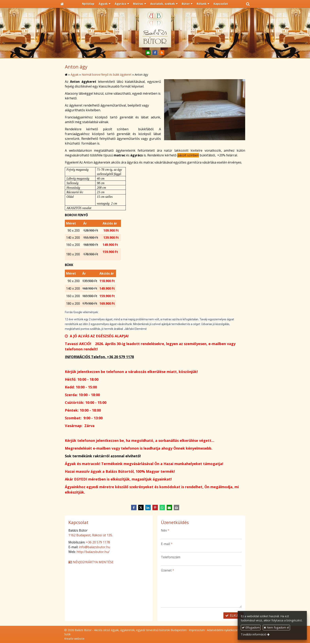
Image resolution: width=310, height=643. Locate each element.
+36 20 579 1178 (98, 542)
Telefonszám (170, 557)
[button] (248, 4)
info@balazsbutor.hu (94, 547)
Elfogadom (251, 627)
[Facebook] (155, 53)
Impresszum (197, 630)
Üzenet (167, 570)
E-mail (167, 544)
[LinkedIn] (148, 507)
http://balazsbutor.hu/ (93, 552)
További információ (253, 634)
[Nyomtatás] (176, 507)
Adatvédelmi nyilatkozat (222, 630)
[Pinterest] (155, 507)
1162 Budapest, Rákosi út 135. (90, 535)
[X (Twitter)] (141, 507)
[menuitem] (88, 4)
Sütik (67, 634)
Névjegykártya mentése (90, 562)
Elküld (233, 615)
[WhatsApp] (162, 507)
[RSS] (162, 53)
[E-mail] (148, 53)
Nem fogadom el (276, 627)
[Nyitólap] (62, 4)
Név (165, 530)
